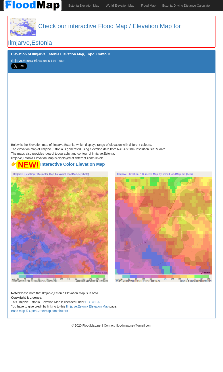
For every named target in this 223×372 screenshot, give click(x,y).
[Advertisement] (111, 109)
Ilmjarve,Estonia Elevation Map (87, 306)
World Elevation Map (120, 5)
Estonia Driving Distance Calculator (186, 5)
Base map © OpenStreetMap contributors (39, 311)
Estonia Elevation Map (83, 5)
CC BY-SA (92, 302)
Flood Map (148, 5)
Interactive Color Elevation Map (72, 164)
